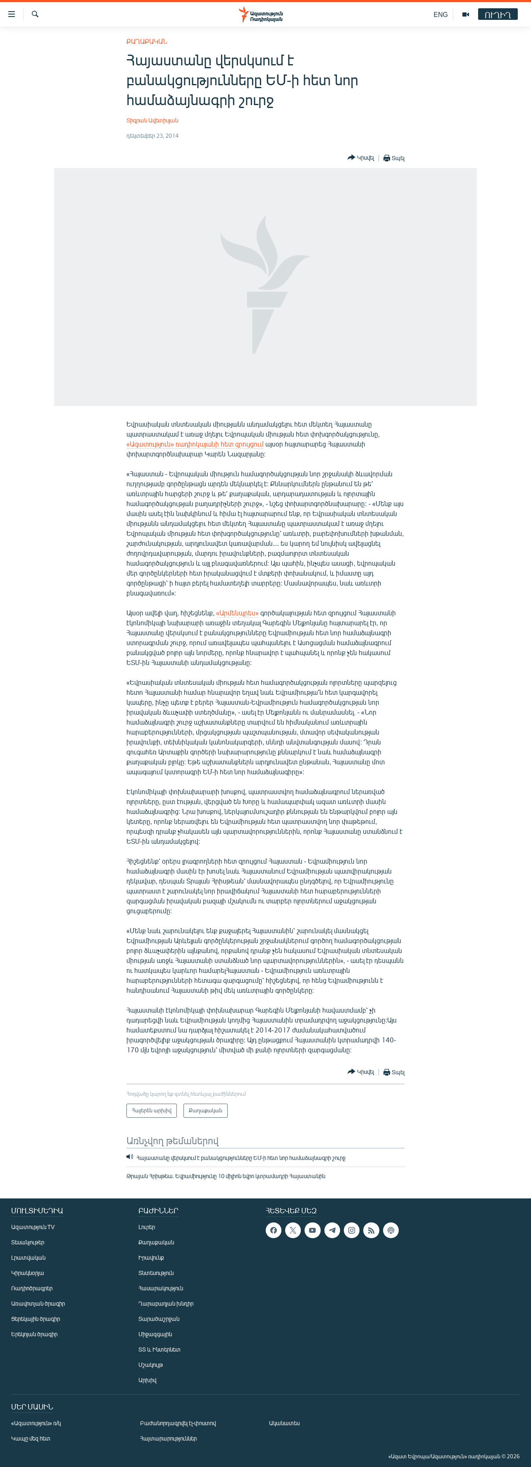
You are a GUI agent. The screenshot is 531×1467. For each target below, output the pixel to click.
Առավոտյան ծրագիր (38, 1303)
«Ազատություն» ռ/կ (36, 1422)
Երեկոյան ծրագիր (34, 1333)
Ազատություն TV (33, 1226)
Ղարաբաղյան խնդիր (165, 1303)
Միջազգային (155, 1333)
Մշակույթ (150, 1364)
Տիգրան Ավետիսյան (152, 120)
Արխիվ (147, 1379)
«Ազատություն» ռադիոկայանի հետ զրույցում (195, 444)
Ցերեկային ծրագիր (35, 1318)
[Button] (361, 158)
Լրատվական (28, 1257)
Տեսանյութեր (27, 1242)
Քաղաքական (146, 41)
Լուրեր (146, 1226)
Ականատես (284, 1422)
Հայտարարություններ (168, 1438)
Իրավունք (151, 1257)
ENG (440, 14)
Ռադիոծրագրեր (31, 1288)
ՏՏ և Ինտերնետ (159, 1349)
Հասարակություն (160, 1288)
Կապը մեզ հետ (30, 1438)
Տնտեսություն (156, 1272)
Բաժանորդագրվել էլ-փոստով (178, 1422)
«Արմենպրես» (237, 613)
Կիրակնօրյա (27, 1272)
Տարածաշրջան (158, 1318)
